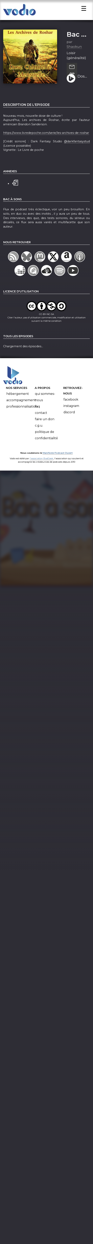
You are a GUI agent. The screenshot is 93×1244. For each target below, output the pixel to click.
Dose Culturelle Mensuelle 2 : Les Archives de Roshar (82, 80)
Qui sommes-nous (45, 401)
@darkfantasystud (77, 145)
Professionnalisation (21, 410)
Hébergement (17, 397)
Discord (69, 416)
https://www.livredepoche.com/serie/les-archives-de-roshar (46, 136)
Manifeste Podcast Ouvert (58, 456)
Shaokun (74, 50)
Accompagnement (21, 404)
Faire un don (44, 423)
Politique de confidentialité (46, 439)
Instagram (71, 409)
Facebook (70, 403)
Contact (41, 416)
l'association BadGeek (41, 462)
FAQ (37, 410)
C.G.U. (39, 429)
